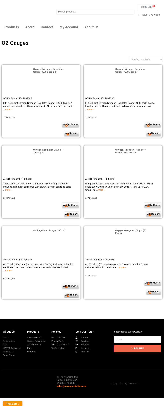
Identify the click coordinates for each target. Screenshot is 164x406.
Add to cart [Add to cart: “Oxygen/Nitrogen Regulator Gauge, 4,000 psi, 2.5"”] (63, 135)
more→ (9, 109)
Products (12, 27)
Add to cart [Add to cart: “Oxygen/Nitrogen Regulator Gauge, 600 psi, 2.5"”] (145, 218)
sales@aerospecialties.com (72, 394)
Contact (47, 27)
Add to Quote (64, 125)
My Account (69, 27)
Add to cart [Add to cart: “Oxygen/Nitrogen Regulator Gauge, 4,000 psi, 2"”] (145, 135)
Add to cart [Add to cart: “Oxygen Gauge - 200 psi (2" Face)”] (145, 298)
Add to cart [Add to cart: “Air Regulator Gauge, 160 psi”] (63, 301)
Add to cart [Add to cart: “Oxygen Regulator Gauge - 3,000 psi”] (63, 218)
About (30, 27)
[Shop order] (145, 59)
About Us (91, 27)
